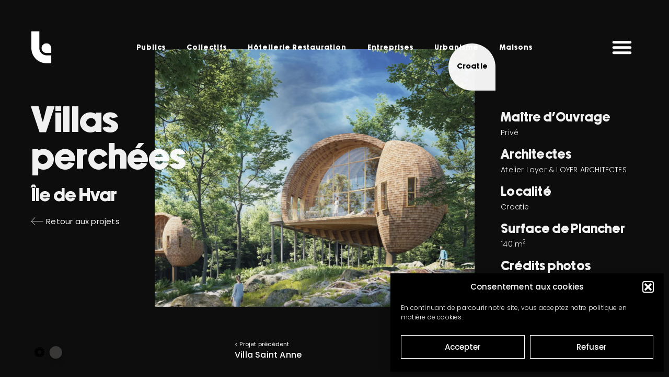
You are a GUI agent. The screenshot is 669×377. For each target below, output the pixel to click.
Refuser (591, 346)
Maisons (516, 47)
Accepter (463, 346)
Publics (151, 47)
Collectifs (207, 47)
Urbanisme (456, 47)
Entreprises (390, 47)
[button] (648, 287)
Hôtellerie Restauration (297, 47)
